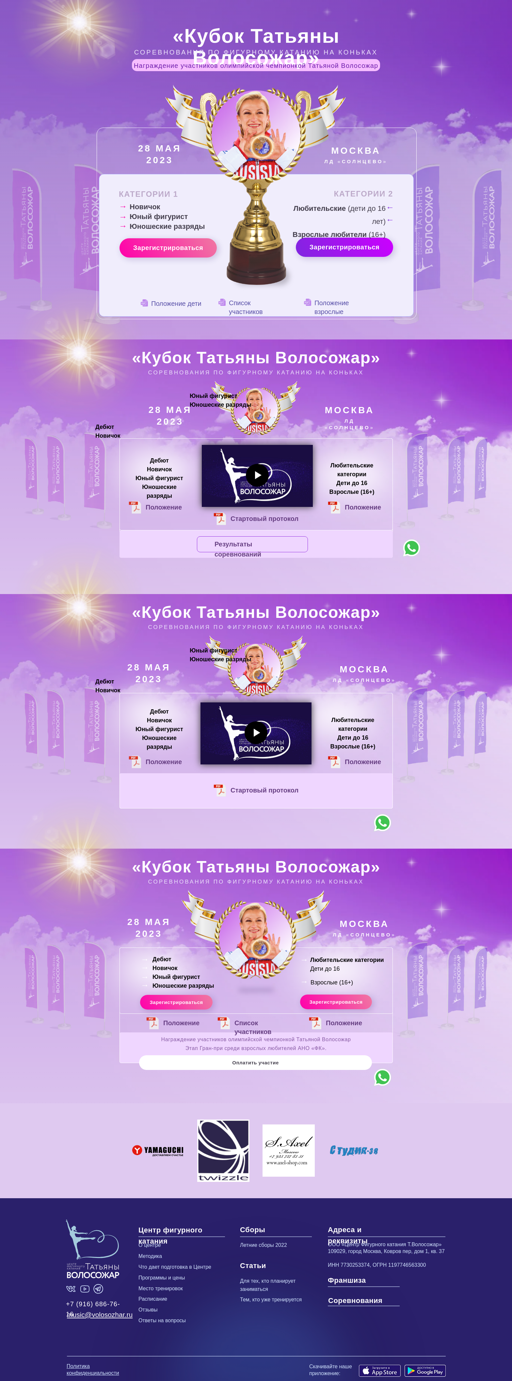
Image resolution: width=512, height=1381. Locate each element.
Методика (150, 1256)
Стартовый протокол (264, 518)
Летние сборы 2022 (263, 1245)
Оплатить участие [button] (255, 1062)
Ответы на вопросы (162, 1320)
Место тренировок (160, 1288)
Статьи (253, 1266)
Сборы (252, 1230)
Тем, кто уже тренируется (271, 1299)
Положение (164, 761)
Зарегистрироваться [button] (176, 1002)
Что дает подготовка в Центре (174, 1267)
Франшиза (347, 1280)
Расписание (152, 1299)
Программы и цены (161, 1277)
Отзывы (148, 1309)
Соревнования (355, 1300)
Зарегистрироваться (168, 247)
